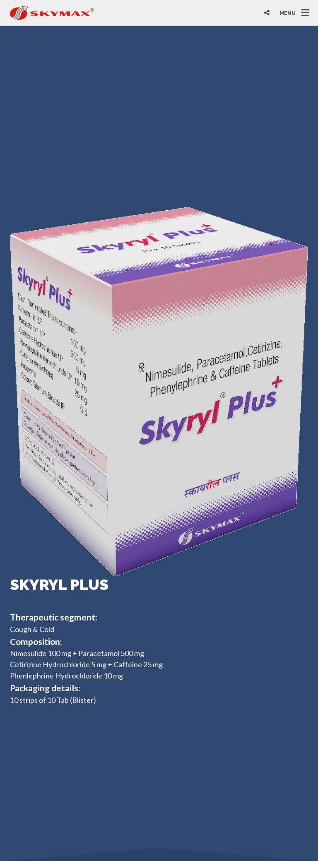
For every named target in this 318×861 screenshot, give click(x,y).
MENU (287, 13)
